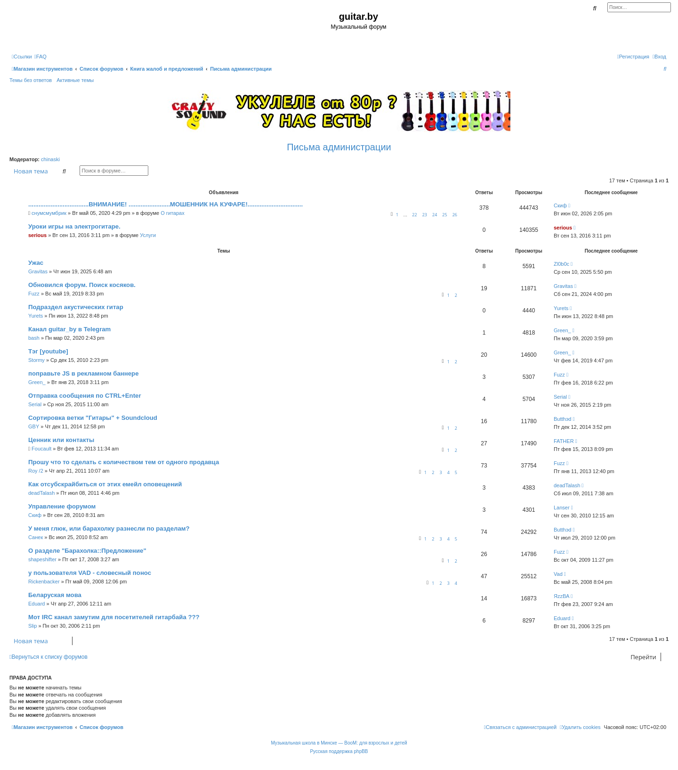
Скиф (560, 205)
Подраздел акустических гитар (75, 307)
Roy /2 (35, 471)
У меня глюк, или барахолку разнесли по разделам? (109, 528)
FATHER (564, 441)
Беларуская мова (54, 594)
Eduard (36, 603)
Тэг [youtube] (48, 351)
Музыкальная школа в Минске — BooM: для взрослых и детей (339, 742)
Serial (34, 404)
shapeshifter (42, 559)
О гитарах (173, 213)
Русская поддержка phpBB (339, 751)
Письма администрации (339, 147)
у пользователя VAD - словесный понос (89, 572)
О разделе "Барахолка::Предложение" (87, 550)
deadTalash (41, 493)
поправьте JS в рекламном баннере (83, 373)
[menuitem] (40, 56)
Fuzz (34, 293)
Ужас (35, 262)
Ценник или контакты (61, 439)
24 (434, 215)
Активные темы (75, 80)
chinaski (50, 159)
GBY (33, 426)
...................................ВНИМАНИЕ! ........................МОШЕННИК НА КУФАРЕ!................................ (165, 204)
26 (454, 215)
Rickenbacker (44, 581)
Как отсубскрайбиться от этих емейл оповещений (105, 484)
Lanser (562, 507)
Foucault (41, 448)
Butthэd (562, 419)
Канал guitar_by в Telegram (69, 329)
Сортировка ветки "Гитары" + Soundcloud (92, 417)
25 (444, 215)
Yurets (35, 316)
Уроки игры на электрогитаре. (74, 226)
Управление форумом (62, 506)
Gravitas (38, 271)
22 (414, 215)
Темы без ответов (30, 80)
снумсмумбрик (49, 213)
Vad (558, 574)
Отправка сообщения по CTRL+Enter (84, 395)
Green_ (562, 330)
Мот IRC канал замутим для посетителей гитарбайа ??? (114, 617)
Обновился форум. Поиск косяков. (82, 284)
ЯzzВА (561, 596)
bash (34, 338)
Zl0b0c (561, 264)
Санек (35, 537)
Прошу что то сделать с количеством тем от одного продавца (123, 462)
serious (37, 235)
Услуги (148, 235)
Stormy (36, 360)
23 (424, 215)
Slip (32, 626)
